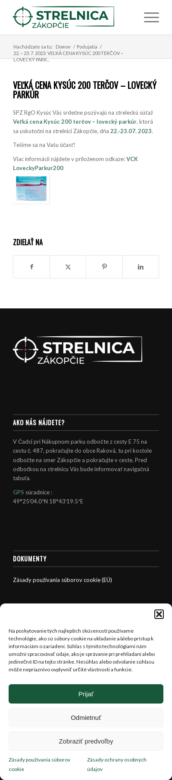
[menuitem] (147, 17)
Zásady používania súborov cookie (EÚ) (62, 579)
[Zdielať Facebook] (31, 267)
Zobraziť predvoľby (86, 741)
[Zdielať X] (68, 267)
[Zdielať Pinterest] (104, 267)
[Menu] (147, 17)
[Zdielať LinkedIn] (141, 267)
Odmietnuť (86, 717)
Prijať (86, 694)
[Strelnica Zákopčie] (71, 17)
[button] (159, 614)
